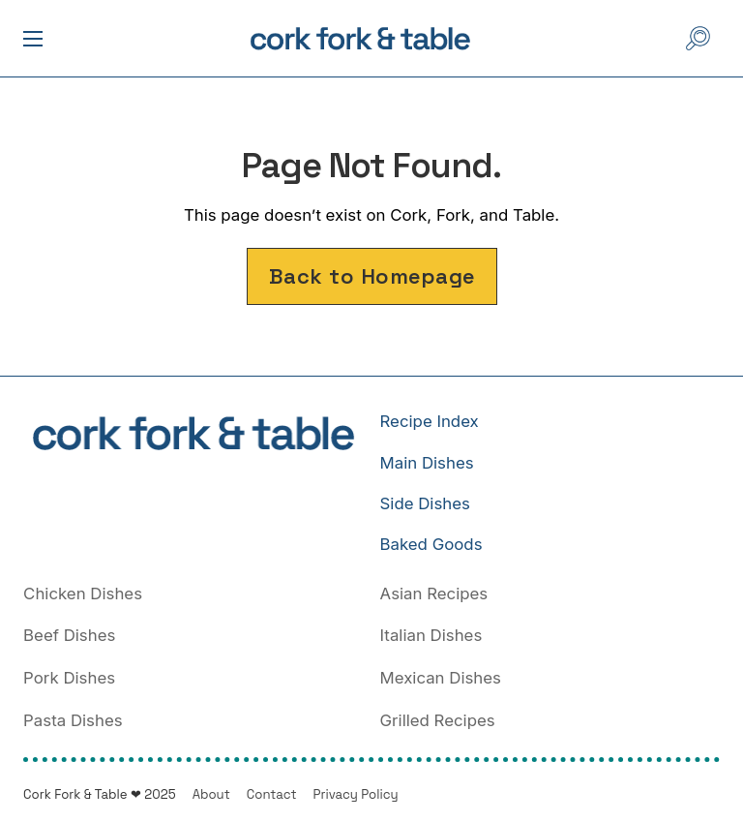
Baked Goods (431, 544)
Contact (272, 794)
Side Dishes (425, 503)
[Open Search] (698, 38)
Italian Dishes (431, 635)
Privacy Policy (356, 794)
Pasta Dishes (73, 720)
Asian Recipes (434, 593)
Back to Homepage (372, 275)
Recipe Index (429, 421)
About (211, 794)
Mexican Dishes (440, 677)
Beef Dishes (69, 635)
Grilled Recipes (437, 720)
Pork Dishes (69, 677)
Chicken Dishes (82, 593)
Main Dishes (427, 462)
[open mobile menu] (33, 38)
